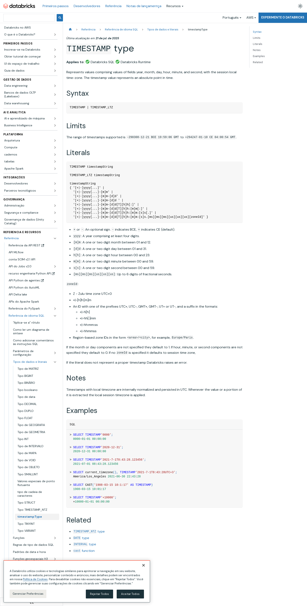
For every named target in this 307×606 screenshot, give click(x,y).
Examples (259, 56)
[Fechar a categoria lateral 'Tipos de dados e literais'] (55, 362)
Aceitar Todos (130, 594)
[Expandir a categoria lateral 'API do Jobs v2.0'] (55, 266)
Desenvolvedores (87, 6)
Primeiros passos (56, 6)
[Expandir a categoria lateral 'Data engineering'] (55, 86)
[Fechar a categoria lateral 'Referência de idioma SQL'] (55, 316)
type (89, 531)
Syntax (257, 32)
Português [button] (231, 17)
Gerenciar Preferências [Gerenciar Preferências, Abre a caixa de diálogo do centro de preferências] (28, 594)
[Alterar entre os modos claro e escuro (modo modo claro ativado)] (300, 6)
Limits (256, 38)
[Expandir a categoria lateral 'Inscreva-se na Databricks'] (55, 50)
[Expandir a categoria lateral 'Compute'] (55, 147)
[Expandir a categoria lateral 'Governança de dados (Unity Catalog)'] (55, 221)
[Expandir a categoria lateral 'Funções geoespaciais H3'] (55, 559)
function (84, 551)
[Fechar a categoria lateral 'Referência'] (55, 238)
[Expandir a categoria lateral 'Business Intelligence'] (55, 125)
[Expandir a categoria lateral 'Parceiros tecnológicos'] (55, 191)
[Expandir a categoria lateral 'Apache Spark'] (55, 169)
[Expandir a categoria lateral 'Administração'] (55, 205)
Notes (257, 50)
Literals (257, 44)
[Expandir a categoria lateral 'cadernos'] (55, 155)
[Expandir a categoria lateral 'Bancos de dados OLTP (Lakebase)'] (55, 94)
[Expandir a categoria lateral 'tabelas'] (55, 161)
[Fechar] (143, 565)
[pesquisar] (28, 18)
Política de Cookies (35, 579)
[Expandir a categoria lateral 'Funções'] (55, 538)
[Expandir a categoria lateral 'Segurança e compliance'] (55, 213)
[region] (76, 581)
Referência (113, 6)
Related (258, 62)
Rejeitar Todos (99, 594)
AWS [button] (249, 17)
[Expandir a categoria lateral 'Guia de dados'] (55, 71)
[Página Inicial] (70, 29)
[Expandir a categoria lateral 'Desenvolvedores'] (55, 183)
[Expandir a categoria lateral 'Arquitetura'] (55, 140)
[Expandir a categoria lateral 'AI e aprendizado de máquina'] (55, 118)
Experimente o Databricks (282, 17)
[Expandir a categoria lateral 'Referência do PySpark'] (55, 309)
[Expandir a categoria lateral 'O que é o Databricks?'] (55, 34)
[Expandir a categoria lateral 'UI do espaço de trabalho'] (55, 64)
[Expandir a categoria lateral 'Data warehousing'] (55, 103)
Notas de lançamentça (144, 6)
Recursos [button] (173, 6)
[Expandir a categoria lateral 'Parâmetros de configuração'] (55, 353)
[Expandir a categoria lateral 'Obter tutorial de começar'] (55, 57)
